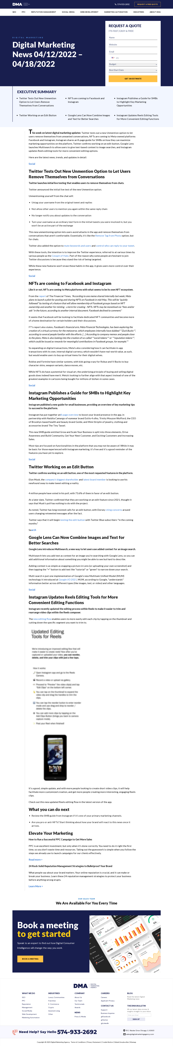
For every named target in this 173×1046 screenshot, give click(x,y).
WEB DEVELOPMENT (89, 12)
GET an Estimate (133, 78)
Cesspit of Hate (60, 255)
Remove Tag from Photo (108, 235)
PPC (23, 12)
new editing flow (42, 618)
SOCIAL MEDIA (68, 12)
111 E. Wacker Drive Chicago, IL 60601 (140, 1030)
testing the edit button (72, 519)
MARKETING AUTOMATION (116, 12)
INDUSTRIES (138, 12)
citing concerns (114, 509)
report (42, 296)
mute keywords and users (77, 245)
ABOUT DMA (155, 12)
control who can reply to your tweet (115, 245)
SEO (14, 12)
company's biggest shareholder (61, 479)
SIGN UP (136, 1019)
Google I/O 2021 (68, 579)
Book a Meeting (30, 959)
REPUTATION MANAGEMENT (43, 12)
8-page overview (69, 414)
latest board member (94, 479)
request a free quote (147, 4)
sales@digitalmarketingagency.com (140, 1034)
